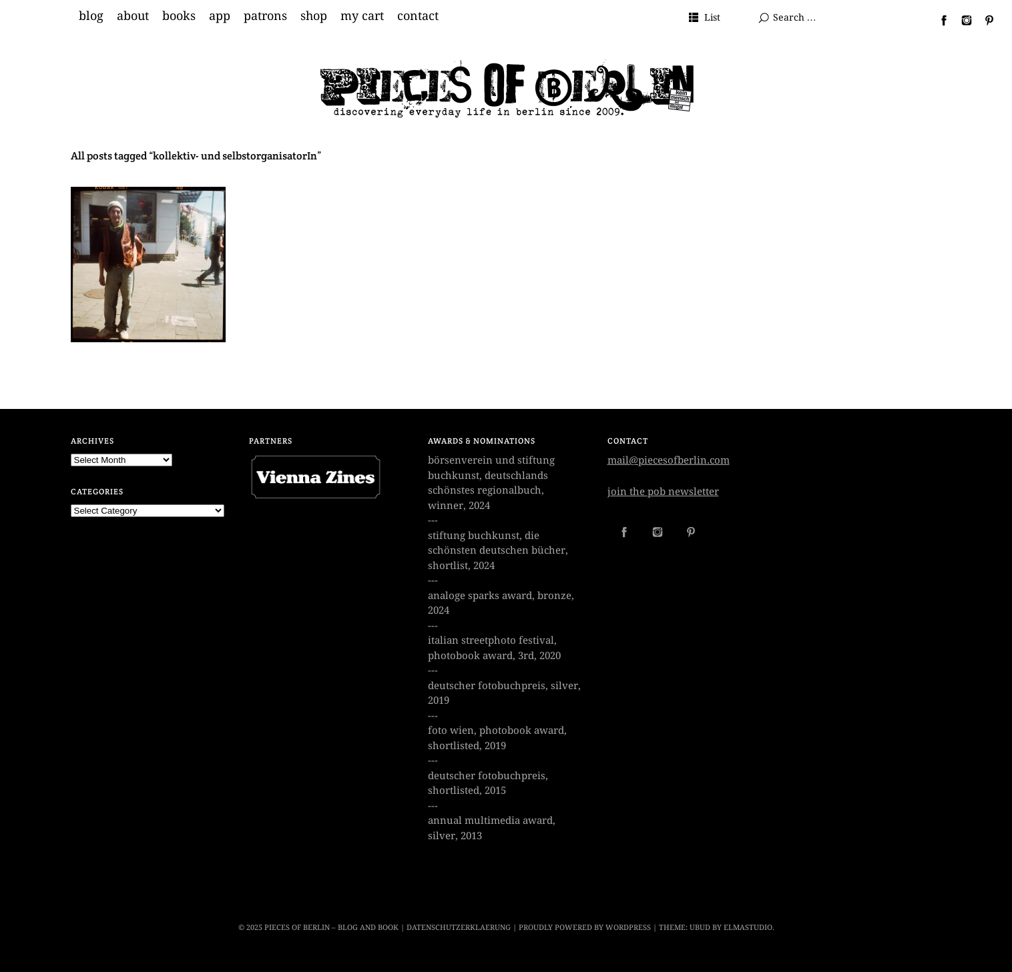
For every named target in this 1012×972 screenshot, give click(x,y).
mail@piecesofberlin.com (668, 460)
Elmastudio (748, 927)
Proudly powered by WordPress (585, 927)
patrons (265, 16)
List (712, 17)
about (133, 16)
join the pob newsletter (663, 492)
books (179, 16)
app (219, 16)
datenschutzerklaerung (459, 927)
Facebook (938, 20)
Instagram (961, 20)
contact (418, 16)
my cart (362, 16)
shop (313, 16)
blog (91, 16)
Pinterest (984, 20)
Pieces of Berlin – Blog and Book (331, 927)
